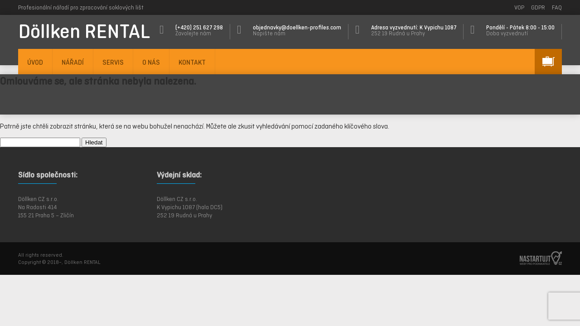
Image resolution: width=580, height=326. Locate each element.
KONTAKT (192, 62)
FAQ (557, 7)
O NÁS (151, 62)
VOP (519, 7)
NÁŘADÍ (73, 62)
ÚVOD (35, 62)
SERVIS (113, 62)
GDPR (538, 7)
